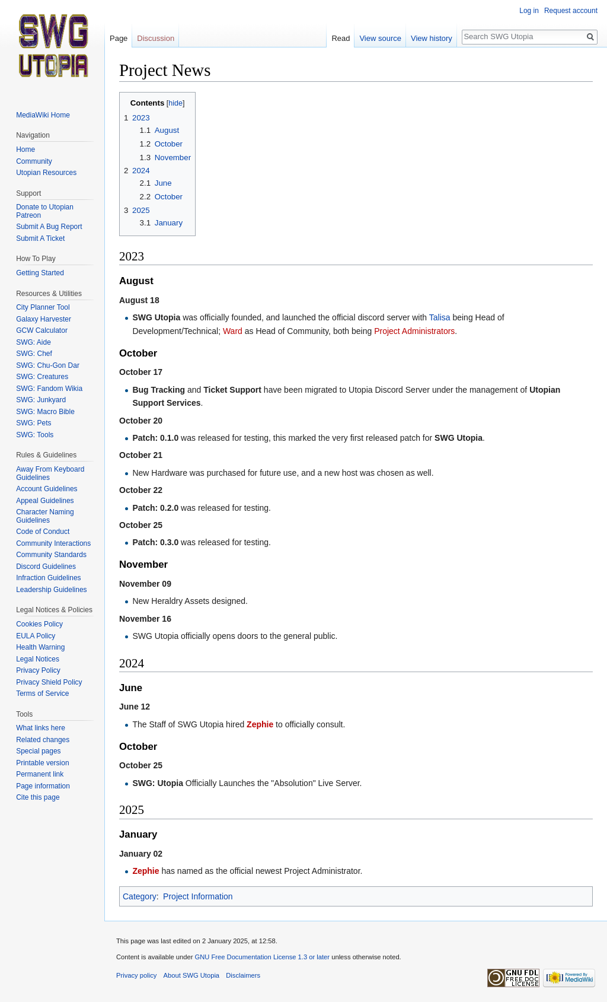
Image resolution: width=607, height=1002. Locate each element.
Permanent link (39, 774)
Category (139, 896)
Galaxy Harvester (43, 319)
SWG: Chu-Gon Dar (47, 365)
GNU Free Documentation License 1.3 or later (262, 956)
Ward (232, 331)
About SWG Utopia (192, 975)
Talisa (440, 317)
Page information (43, 786)
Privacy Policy (38, 670)
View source (380, 38)
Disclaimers (243, 975)
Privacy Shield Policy (49, 682)
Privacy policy (136, 975)
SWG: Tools (34, 435)
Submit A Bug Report (49, 226)
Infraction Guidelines (48, 578)
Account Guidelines (46, 489)
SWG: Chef (34, 353)
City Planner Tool (43, 307)
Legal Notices (37, 659)
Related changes (42, 740)
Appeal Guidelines (45, 501)
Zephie (260, 724)
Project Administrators (414, 331)
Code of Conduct (42, 531)
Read (340, 38)
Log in (529, 11)
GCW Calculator (42, 330)
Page (118, 38)
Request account (571, 11)
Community (34, 161)
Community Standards (51, 555)
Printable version (42, 763)
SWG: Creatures (42, 377)
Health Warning (40, 647)
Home (25, 149)
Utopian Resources (46, 172)
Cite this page (37, 797)
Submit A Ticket (40, 238)
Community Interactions (53, 543)
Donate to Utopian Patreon (45, 211)
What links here (40, 728)
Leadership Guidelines (51, 590)
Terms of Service (42, 693)
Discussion (155, 38)
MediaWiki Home (43, 115)
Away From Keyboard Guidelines (50, 473)
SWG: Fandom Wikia (49, 388)
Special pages (38, 751)
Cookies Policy (39, 624)
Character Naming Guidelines (45, 516)
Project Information (198, 896)
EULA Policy (35, 636)
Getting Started (40, 273)
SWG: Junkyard (41, 400)
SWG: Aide (33, 342)
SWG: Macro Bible (45, 412)
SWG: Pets (33, 423)
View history (431, 38)
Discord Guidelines (46, 566)
